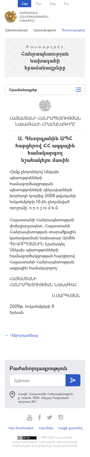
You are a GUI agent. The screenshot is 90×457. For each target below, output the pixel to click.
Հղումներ (46, 427)
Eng (52, 3)
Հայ (24, 3)
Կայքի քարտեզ (70, 427)
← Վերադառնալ (21, 335)
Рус (39, 3)
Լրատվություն (45, 30)
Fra (66, 3)
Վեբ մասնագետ (21, 427)
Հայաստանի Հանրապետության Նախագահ (33, 16)
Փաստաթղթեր (73, 30)
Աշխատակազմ (16, 30)
